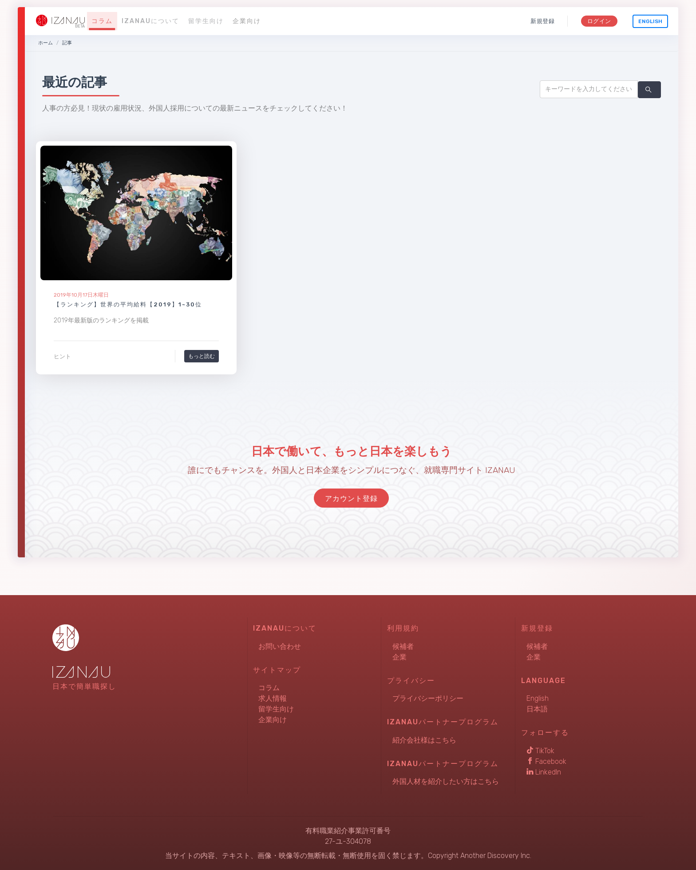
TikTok (540, 751)
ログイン (599, 21)
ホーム (45, 43)
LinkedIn (543, 772)
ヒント (62, 356)
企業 (399, 657)
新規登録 (542, 21)
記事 (67, 43)
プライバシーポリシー (427, 698)
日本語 (537, 709)
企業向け (247, 21)
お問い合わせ (279, 646)
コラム (102, 21)
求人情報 (272, 698)
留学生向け (206, 21)
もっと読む (201, 356)
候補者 (403, 646)
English (650, 21)
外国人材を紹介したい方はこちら (445, 781)
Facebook (546, 761)
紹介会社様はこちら (424, 740)
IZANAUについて (150, 21)
